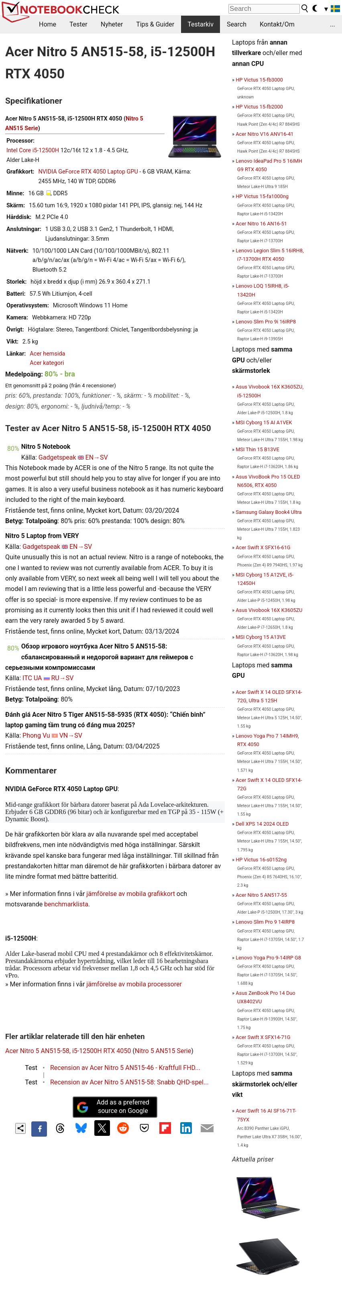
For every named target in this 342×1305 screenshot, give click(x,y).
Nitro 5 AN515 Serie (163, 1051)
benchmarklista (66, 904)
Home (47, 24)
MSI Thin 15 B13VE (257, 449)
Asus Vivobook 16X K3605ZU (269, 610)
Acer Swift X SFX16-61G (263, 547)
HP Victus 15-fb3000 (259, 80)
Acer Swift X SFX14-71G (263, 1037)
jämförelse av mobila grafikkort (130, 894)
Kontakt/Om (277, 24)
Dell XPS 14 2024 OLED (262, 824)
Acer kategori (47, 363)
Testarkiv (200, 24)
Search (236, 24)
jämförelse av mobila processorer (134, 984)
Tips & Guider (155, 24)
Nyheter (112, 24)
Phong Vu (36, 735)
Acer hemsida (47, 353)
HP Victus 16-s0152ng (261, 860)
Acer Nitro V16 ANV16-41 (264, 134)
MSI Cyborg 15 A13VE (261, 637)
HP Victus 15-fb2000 (259, 107)
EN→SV (97, 457)
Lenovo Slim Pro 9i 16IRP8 (266, 322)
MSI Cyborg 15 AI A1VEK (264, 422)
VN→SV (70, 735)
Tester (78, 24)
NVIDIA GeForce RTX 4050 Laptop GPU (88, 171)
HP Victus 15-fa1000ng (262, 196)
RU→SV (62, 678)
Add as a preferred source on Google (113, 1106)
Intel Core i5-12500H (32, 150)
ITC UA (32, 678)
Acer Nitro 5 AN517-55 (261, 895)
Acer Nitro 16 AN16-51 (261, 224)
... (332, 24)
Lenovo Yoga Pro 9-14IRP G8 (268, 958)
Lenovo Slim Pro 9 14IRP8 (265, 922)
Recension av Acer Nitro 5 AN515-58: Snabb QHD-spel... (129, 1082)
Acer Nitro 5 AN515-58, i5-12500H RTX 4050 (68, 1051)
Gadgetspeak (57, 457)
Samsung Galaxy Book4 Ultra (268, 512)
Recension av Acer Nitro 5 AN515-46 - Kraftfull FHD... (125, 1068)
